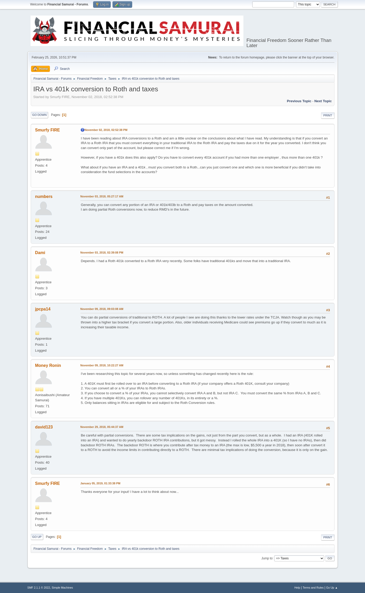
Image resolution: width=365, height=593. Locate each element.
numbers (44, 196)
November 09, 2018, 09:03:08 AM (101, 308)
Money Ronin (48, 365)
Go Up (37, 536)
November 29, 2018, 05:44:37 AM (101, 426)
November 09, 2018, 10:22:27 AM (101, 365)
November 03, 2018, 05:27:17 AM (101, 196)
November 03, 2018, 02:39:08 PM (101, 252)
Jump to (267, 558)
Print (327, 115)
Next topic (323, 101)
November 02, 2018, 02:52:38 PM (106, 129)
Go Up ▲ (332, 587)
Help (297, 587)
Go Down (39, 114)
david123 (44, 427)
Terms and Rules (313, 587)
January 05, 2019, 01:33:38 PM (100, 483)
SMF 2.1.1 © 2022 (38, 587)
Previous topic (299, 101)
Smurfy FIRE (47, 130)
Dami (40, 252)
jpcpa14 (43, 309)
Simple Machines (62, 587)
